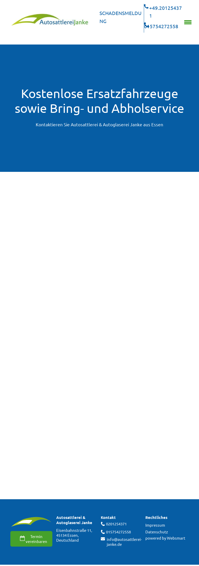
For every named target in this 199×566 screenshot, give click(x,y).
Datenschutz (156, 531)
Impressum (155, 525)
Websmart (176, 537)
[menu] (187, 22)
